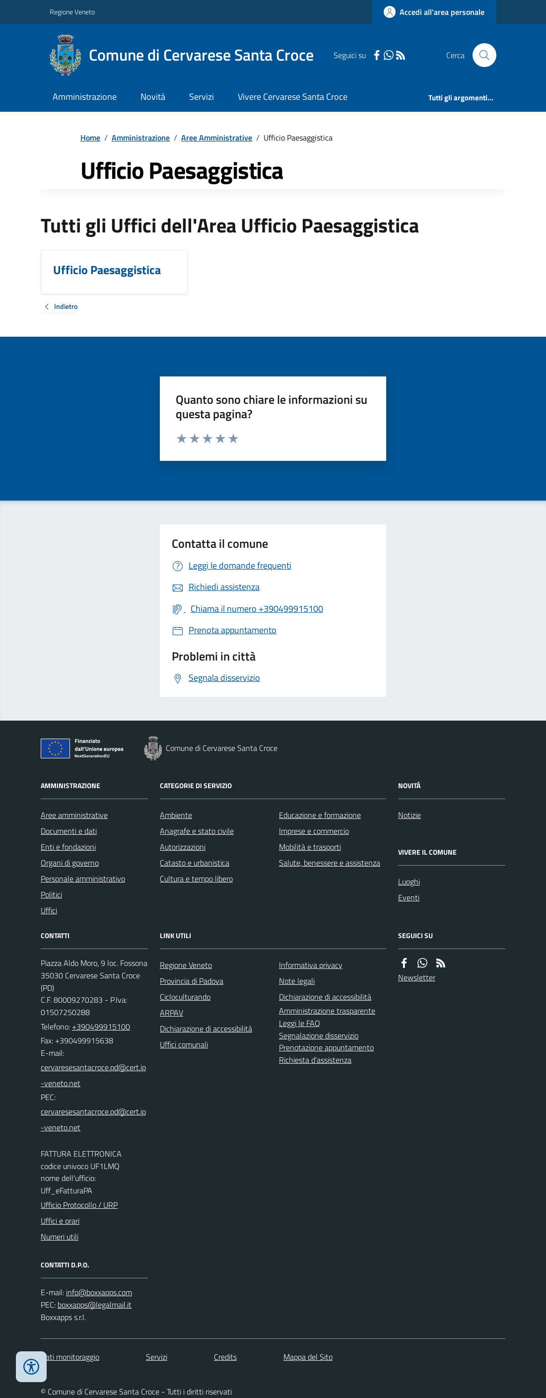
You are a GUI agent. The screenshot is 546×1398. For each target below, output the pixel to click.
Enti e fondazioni (68, 847)
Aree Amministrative (216, 138)
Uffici (49, 910)
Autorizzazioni (182, 847)
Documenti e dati (69, 831)
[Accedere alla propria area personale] (434, 12)
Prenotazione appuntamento (326, 1047)
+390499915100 (101, 1026)
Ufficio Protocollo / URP (79, 1205)
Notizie (409, 815)
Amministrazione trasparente (327, 1011)
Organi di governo (70, 863)
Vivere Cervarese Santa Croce (292, 96)
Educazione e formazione (320, 815)
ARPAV (171, 1013)
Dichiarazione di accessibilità (206, 1028)
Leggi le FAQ (299, 1023)
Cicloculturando (185, 997)
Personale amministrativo (83, 878)
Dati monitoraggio (70, 1357)
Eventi (408, 897)
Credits (225, 1357)
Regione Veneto (72, 11)
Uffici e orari (60, 1221)
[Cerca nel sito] (480, 55)
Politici (51, 894)
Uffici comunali (184, 1044)
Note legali (297, 981)
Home (90, 138)
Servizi (201, 96)
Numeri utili (59, 1237)
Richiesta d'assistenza (315, 1060)
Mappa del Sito (308, 1357)
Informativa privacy (310, 965)
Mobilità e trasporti (310, 847)
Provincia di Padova (191, 981)
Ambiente (176, 815)
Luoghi (409, 881)
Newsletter (416, 977)
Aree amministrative (74, 815)
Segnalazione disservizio (318, 1035)
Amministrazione (85, 96)
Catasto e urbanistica (194, 863)
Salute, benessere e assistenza (329, 863)
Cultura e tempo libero (196, 878)
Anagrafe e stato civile (197, 831)
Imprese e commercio (314, 831)
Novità (152, 96)
